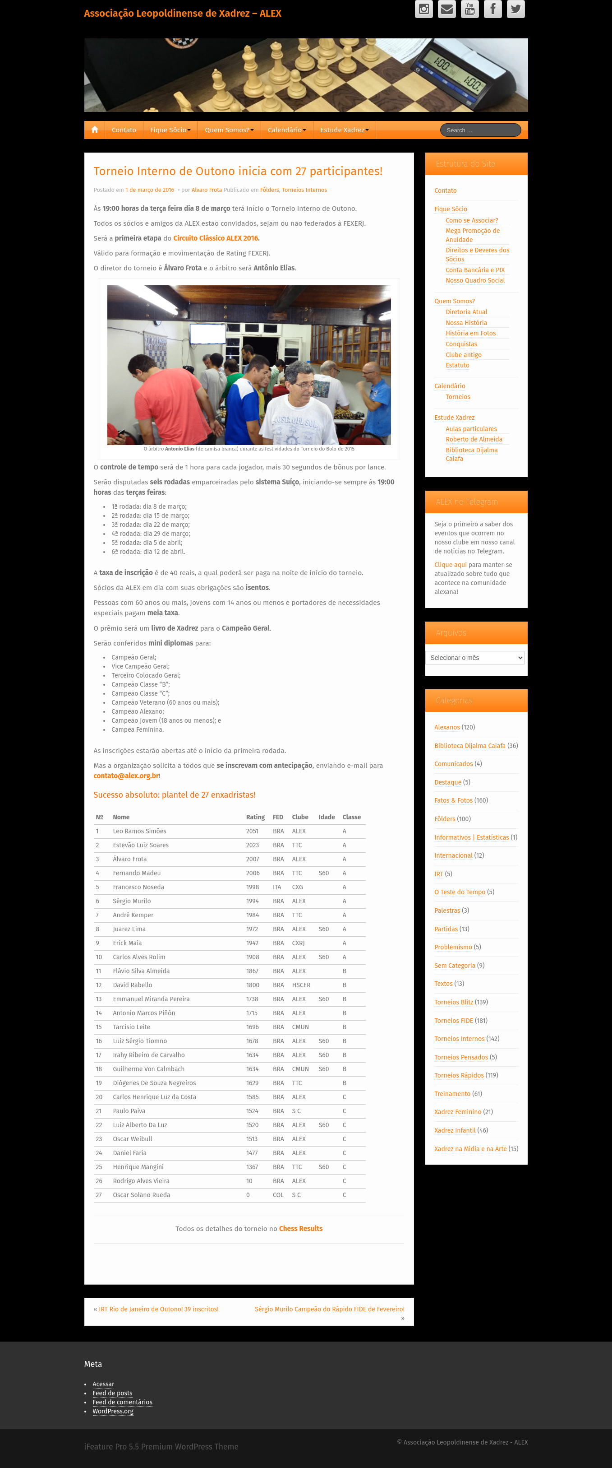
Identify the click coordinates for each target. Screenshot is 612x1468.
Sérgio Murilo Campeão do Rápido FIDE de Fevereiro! (330, 1309)
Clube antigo (464, 355)
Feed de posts (113, 1393)
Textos (443, 984)
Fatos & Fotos (453, 800)
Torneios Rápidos (459, 1075)
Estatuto (457, 365)
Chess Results (300, 1229)
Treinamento (452, 1094)
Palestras (447, 911)
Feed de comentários (123, 1402)
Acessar (104, 1384)
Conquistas (461, 344)
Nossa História (466, 323)
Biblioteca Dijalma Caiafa (470, 746)
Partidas (446, 929)
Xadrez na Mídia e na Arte (470, 1149)
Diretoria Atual (466, 312)
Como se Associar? (472, 220)
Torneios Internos (304, 189)
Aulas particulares (471, 429)
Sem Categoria (454, 966)
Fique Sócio (170, 130)
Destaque (447, 782)
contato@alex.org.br (126, 776)
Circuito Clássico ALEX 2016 (215, 238)
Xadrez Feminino (457, 1112)
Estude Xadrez (344, 130)
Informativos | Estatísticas (471, 837)
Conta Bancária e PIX (475, 270)
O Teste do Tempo (459, 892)
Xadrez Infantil (454, 1130)
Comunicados (453, 764)
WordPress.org (113, 1411)
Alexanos (447, 727)
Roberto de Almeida (474, 439)
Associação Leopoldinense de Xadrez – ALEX (183, 13)
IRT (438, 874)
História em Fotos (471, 333)
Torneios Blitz (453, 1002)
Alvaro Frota (207, 189)
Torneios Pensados (461, 1057)
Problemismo (453, 947)
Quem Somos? (229, 130)
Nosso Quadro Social (475, 280)
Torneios (458, 397)
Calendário (287, 130)
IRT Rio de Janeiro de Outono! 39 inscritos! (158, 1309)
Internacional (453, 855)
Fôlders (269, 189)
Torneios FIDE (453, 1021)
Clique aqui (450, 565)
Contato (124, 130)
